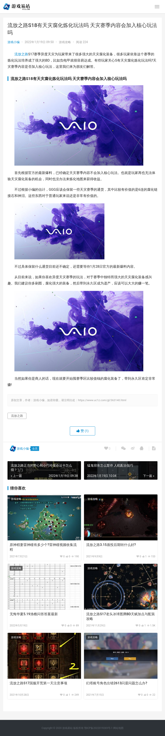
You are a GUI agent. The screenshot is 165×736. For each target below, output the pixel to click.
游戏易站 (67, 728)
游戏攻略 (65, 42)
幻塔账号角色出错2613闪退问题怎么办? (116, 683)
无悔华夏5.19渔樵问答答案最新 (34, 614)
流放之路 (21, 54)
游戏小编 (14, 42)
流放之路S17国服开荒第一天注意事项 (38, 683)
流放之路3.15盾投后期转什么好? (111, 545)
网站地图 (118, 728)
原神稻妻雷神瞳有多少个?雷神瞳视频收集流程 (43, 547)
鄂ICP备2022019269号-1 (98, 728)
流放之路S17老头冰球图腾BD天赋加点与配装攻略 (120, 616)
